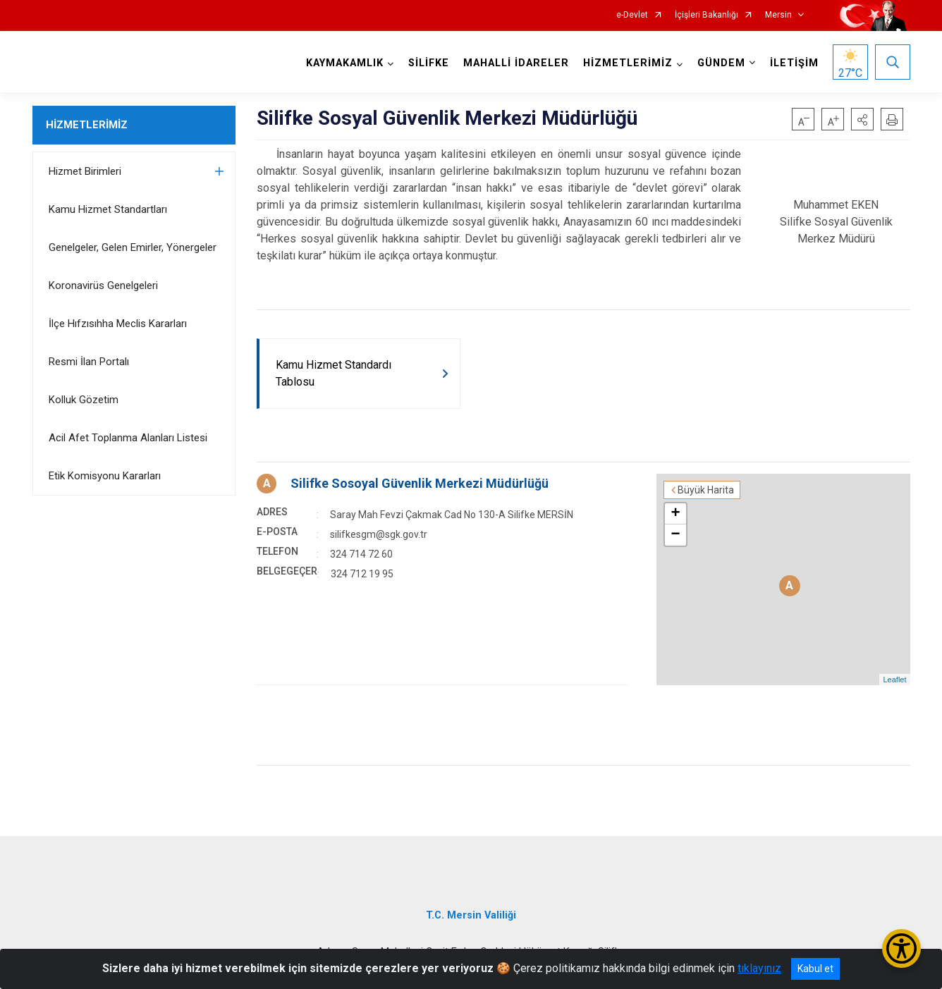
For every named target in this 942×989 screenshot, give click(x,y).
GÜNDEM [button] (721, 63)
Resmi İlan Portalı (89, 361)
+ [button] (675, 513)
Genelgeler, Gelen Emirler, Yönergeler (132, 247)
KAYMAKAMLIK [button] (345, 63)
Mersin (778, 15)
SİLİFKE (428, 63)
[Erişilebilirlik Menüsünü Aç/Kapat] (901, 948)
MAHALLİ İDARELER (516, 63)
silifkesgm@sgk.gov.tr (378, 534)
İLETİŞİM (794, 63)
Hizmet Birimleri (85, 171)
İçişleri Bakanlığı (706, 15)
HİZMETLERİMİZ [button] (628, 63)
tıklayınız (759, 968)
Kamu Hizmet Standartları (108, 209)
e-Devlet (632, 15)
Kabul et (815, 968)
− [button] (675, 535)
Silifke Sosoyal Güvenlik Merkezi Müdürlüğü (419, 483)
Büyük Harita (706, 490)
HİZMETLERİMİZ (87, 124)
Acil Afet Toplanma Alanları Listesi (128, 437)
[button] (862, 119)
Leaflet (894, 679)
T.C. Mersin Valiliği (471, 915)
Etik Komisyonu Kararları (105, 475)
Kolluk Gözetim (83, 399)
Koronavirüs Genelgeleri (103, 285)
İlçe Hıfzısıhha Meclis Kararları (118, 323)
